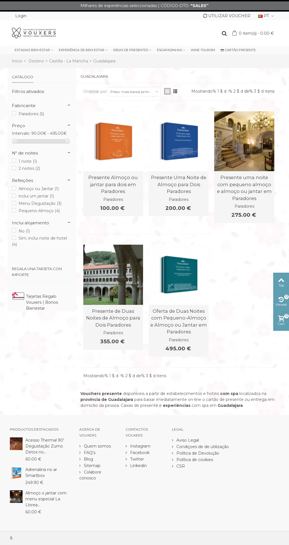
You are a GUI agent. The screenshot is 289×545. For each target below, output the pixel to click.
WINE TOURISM (203, 50)
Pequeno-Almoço (39, 210)
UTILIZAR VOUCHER (226, 15)
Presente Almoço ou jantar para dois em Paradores (113, 184)
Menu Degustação (40, 203)
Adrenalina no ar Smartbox (41, 472)
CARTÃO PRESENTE (238, 50)
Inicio (17, 61)
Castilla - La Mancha (68, 61)
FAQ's (89, 452)
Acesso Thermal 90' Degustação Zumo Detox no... (44, 446)
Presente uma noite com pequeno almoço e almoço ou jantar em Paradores (244, 188)
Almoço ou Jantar (39, 188)
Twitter (136, 459)
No (24, 231)
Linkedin (138, 465)
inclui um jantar (36, 196)
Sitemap (91, 465)
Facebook (139, 452)
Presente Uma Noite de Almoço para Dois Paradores (178, 184)
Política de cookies (194, 459)
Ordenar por (95, 91)
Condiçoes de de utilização (202, 446)
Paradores (31, 113)
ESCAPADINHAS (169, 50)
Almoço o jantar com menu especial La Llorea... (46, 498)
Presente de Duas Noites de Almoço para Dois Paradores (113, 318)
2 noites (29, 168)
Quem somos (97, 446)
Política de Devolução (197, 453)
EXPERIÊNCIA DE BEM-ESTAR (81, 50)
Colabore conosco (90, 475)
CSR (180, 466)
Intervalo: (21, 133)
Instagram (139, 446)
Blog (88, 459)
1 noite (28, 161)
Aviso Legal (187, 440)
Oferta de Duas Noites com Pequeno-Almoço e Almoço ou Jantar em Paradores (178, 321)
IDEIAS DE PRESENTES (130, 50)
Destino (36, 61)
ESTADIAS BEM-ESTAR (32, 50)
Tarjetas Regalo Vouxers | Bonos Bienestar (42, 302)
